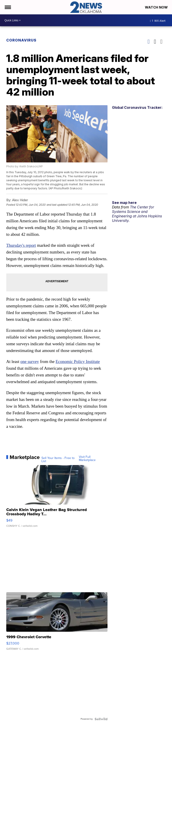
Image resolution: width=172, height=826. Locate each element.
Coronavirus (21, 40)
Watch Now (157, 7)
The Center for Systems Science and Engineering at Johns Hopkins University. (137, 214)
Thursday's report (21, 245)
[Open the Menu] (7, 7)
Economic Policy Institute (78, 361)
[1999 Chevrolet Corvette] (57, 623)
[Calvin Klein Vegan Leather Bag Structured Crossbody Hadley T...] (57, 498)
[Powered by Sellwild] (101, 719)
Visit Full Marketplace (87, 458)
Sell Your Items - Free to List (58, 460)
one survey (29, 361)
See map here (124, 202)
